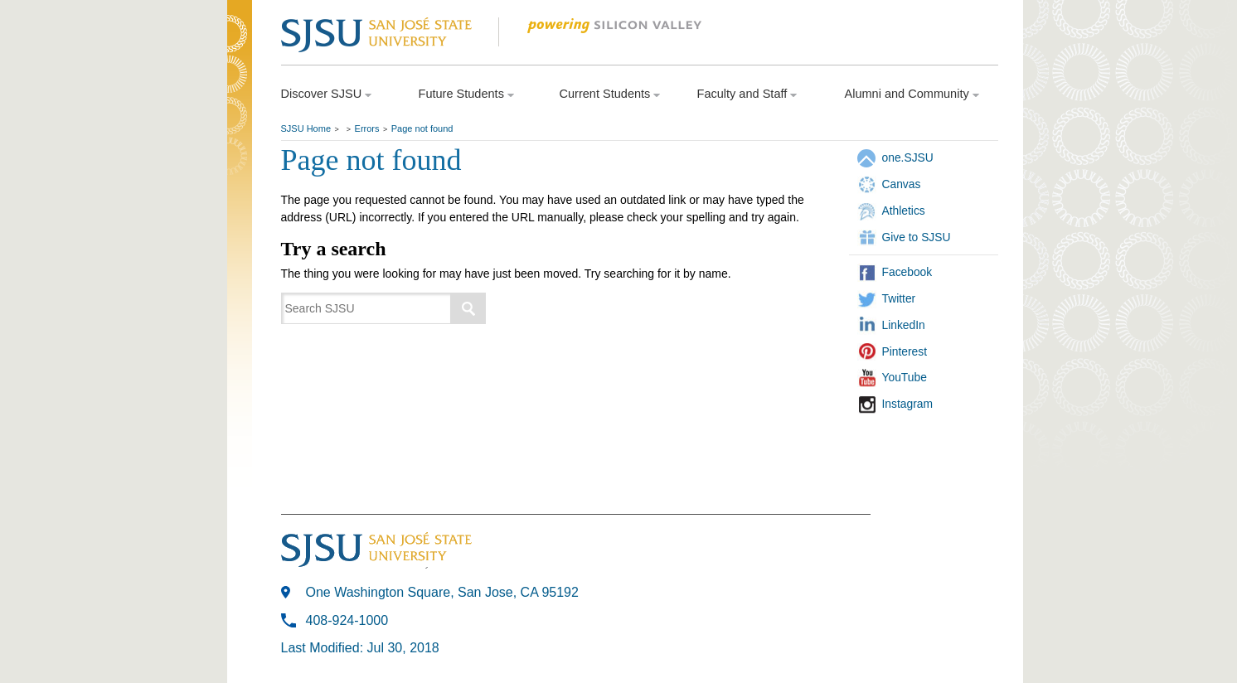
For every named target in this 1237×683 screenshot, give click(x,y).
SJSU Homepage (239, 56)
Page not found (422, 128)
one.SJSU (908, 157)
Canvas (901, 184)
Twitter (899, 298)
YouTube (904, 377)
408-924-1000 (347, 620)
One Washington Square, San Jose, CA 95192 (442, 592)
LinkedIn (903, 325)
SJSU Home (306, 128)
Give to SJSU (916, 237)
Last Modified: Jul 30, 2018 (360, 648)
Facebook (907, 272)
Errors (367, 128)
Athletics (903, 210)
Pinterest (905, 351)
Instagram (907, 403)
